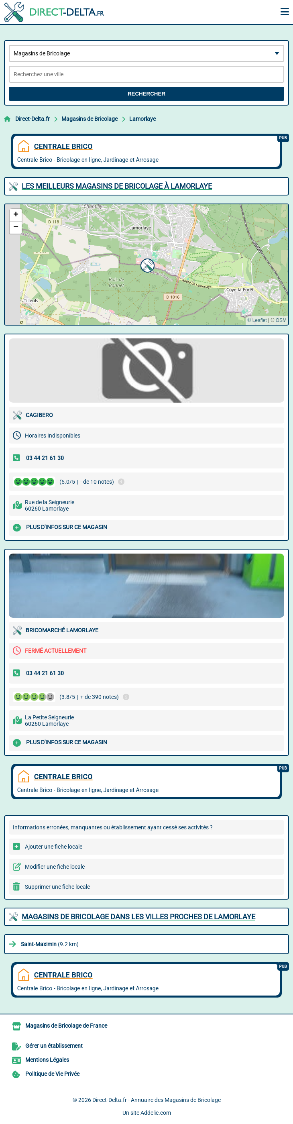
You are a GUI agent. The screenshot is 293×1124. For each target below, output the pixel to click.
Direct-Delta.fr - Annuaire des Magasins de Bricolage (156, 1100)
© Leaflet (257, 320)
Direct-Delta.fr (32, 119)
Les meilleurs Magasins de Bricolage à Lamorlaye (117, 186)
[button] (146, 265)
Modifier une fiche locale (55, 866)
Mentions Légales (47, 1060)
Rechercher (146, 94)
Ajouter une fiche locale (53, 846)
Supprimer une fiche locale (57, 887)
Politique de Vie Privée (52, 1074)
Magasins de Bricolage (89, 119)
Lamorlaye (142, 119)
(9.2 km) (50, 944)
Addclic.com (155, 1113)
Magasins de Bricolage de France (66, 1025)
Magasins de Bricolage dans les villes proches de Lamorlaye (138, 916)
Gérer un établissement (54, 1046)
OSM (281, 320)
